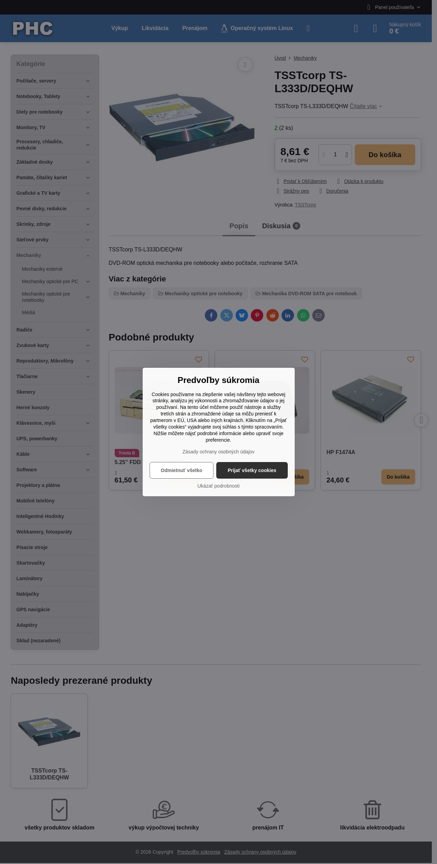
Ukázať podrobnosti (219, 486)
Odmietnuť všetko (181, 470)
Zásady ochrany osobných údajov (218, 451)
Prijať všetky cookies (252, 470)
